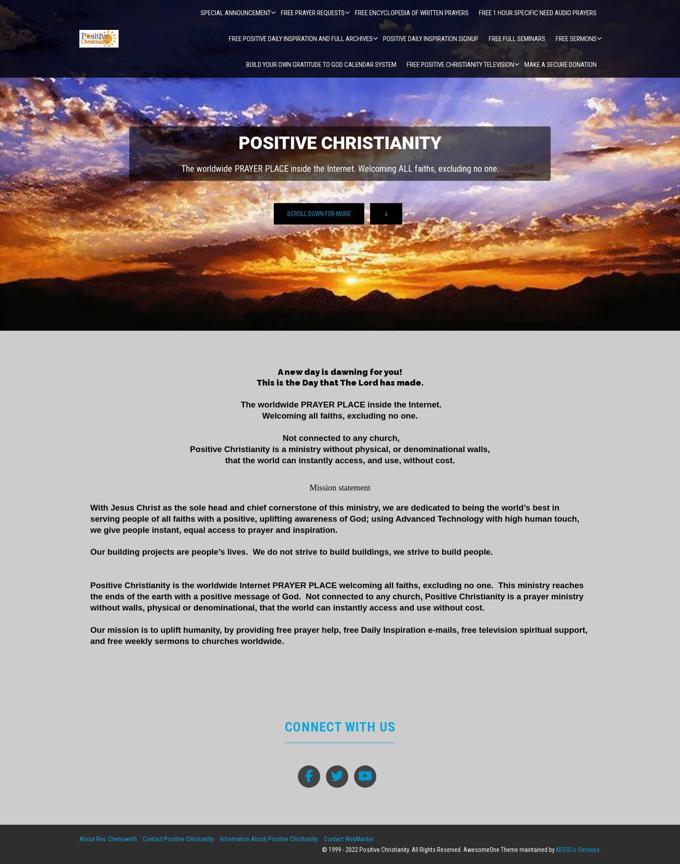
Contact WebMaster (349, 839)
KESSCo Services (578, 849)
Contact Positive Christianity (178, 839)
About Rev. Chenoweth (108, 839)
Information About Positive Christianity (269, 839)
